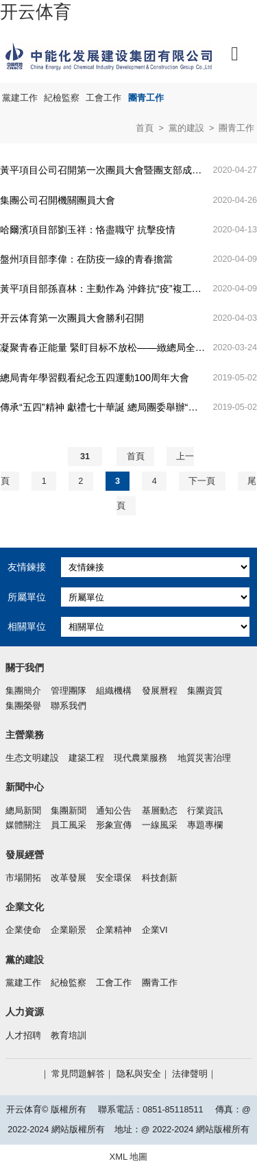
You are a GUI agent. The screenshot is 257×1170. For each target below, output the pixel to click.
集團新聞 (68, 811)
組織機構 (114, 691)
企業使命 (23, 930)
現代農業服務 (140, 758)
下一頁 (201, 481)
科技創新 (160, 878)
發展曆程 (160, 691)
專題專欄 (205, 825)
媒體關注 (23, 825)
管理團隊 (68, 691)
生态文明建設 (32, 758)
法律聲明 (190, 1074)
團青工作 (146, 98)
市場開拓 (23, 878)
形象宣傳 (114, 825)
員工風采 (68, 825)
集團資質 (205, 691)
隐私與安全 (139, 1074)
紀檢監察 (61, 98)
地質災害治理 (204, 758)
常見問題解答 (78, 1074)
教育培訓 (68, 1035)
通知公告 (114, 811)
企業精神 (114, 930)
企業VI (155, 930)
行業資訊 (205, 811)
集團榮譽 (23, 706)
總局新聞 (23, 811)
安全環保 (114, 878)
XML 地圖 (129, 1156)
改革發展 (68, 878)
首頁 (145, 128)
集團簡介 (23, 691)
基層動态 (160, 811)
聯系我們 (68, 706)
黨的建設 (186, 128)
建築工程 (86, 758)
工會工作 (103, 98)
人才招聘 (23, 1035)
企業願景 (68, 930)
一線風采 (160, 825)
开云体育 (35, 11)
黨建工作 (20, 98)
